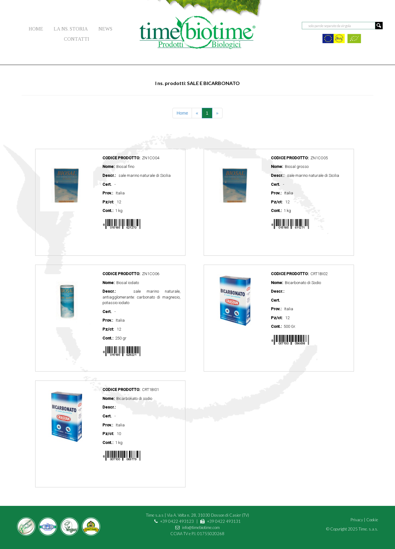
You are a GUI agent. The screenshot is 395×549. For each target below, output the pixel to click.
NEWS (105, 28)
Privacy (357, 519)
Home (182, 113)
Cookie (372, 519)
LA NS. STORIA (71, 28)
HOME (36, 28)
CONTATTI (76, 39)
